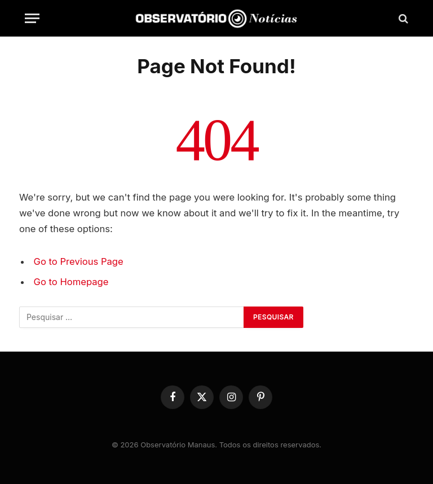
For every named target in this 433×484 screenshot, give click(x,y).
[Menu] (32, 18)
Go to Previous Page (78, 261)
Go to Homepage (71, 281)
